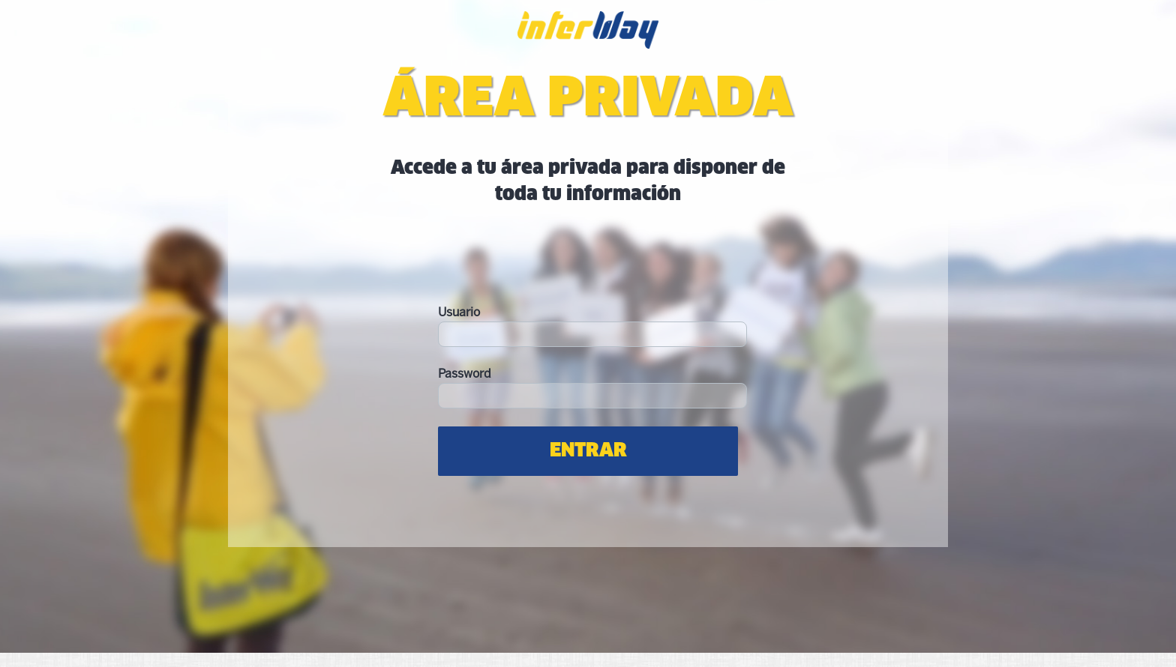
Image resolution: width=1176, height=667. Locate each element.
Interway (588, 39)
